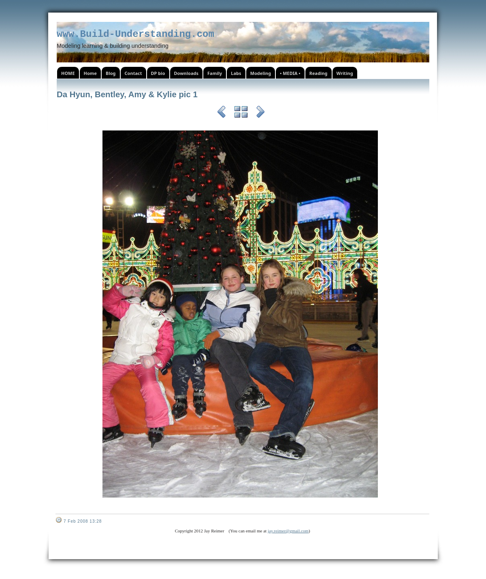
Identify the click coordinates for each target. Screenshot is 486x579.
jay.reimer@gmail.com (288, 530)
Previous (221, 113)
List (241, 113)
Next (260, 113)
